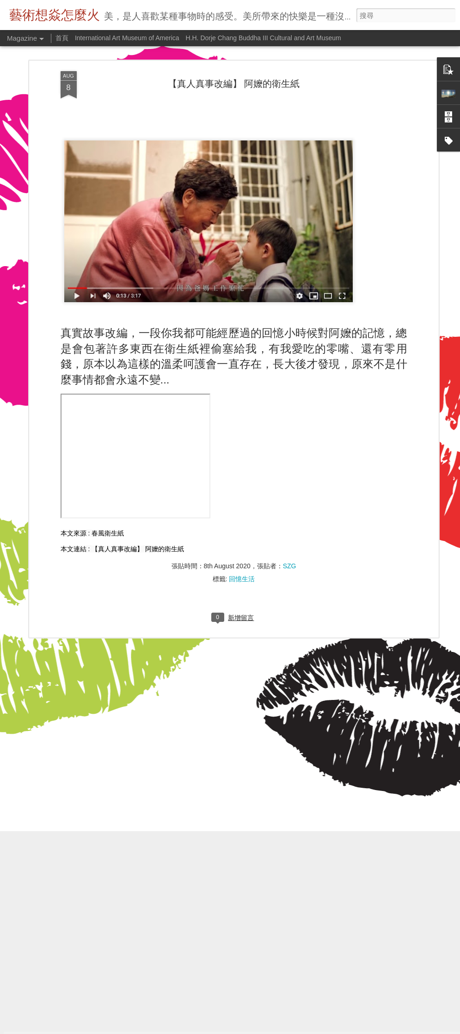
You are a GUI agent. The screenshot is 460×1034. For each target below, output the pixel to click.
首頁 (61, 38)
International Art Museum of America (127, 38)
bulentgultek (230, 1028)
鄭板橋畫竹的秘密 (172, 919)
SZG (289, 470)
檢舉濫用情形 (307, 1028)
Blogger (280, 1028)
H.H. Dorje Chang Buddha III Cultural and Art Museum (263, 38)
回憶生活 (242, 483)
